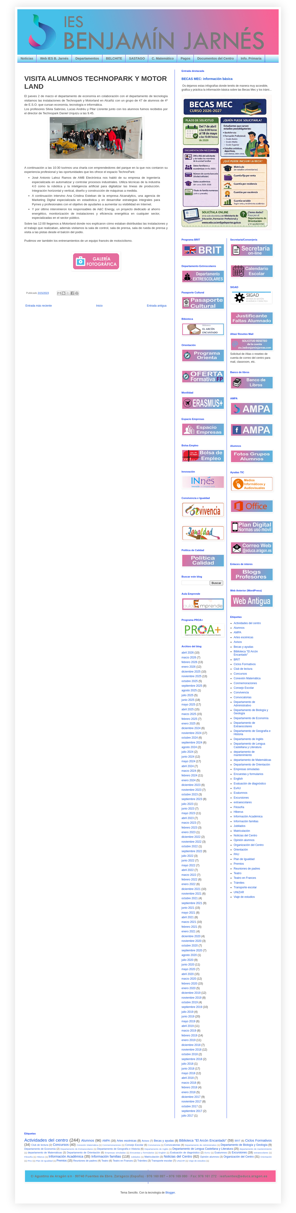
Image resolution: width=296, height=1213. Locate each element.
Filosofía (239, 807)
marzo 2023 (189, 822)
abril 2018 (188, 1078)
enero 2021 (189, 931)
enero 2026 (189, 666)
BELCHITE (114, 58)
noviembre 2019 (191, 997)
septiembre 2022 (192, 851)
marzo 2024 (189, 770)
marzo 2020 (189, 978)
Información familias (246, 821)
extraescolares (243, 802)
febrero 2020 (189, 983)
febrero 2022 (189, 879)
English (238, 778)
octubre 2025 (190, 681)
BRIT (237, 659)
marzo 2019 (189, 1030)
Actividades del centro (247, 623)
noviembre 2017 (191, 1101)
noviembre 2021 (191, 893)
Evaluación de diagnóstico (250, 783)
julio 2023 (187, 804)
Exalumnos (240, 792)
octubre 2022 (190, 846)
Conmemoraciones (245, 683)
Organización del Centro (249, 845)
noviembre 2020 (191, 941)
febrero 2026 (189, 662)
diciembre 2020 (191, 936)
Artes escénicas (243, 637)
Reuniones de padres (247, 868)
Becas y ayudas (243, 646)
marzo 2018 (189, 1082)
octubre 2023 (190, 794)
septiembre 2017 (192, 1111)
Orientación (241, 849)
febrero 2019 (189, 1035)
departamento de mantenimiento (244, 753)
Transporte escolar (245, 887)
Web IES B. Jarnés (54, 58)
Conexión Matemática (247, 678)
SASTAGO (137, 58)
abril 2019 (188, 1026)
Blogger (170, 1192)
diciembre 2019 (191, 992)
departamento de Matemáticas (252, 760)
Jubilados (240, 826)
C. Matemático (163, 58)
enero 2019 (189, 1040)
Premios (239, 863)
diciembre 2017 (191, 1097)
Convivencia (241, 692)
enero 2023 (189, 832)
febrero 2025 (189, 719)
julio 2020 (187, 960)
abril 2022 (188, 870)
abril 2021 (188, 917)
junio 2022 (188, 860)
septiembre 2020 (192, 950)
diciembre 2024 (191, 728)
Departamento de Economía (251, 718)
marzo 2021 (189, 922)
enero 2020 (189, 988)
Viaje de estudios (244, 897)
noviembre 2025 (191, 676)
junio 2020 (188, 964)
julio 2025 (187, 695)
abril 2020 (188, 974)
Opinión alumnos (244, 840)
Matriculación (242, 830)
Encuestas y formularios (248, 774)
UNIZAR (239, 892)
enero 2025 (189, 723)
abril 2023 (188, 818)
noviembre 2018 (191, 1049)
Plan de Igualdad (244, 859)
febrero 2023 (189, 827)
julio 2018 (187, 1063)
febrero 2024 (189, 775)
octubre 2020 (190, 945)
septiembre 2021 (192, 903)
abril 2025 (188, 709)
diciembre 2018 (191, 1045)
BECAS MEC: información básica (207, 79)
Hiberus (238, 811)
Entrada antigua (156, 305)
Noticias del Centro (245, 835)
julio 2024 (187, 751)
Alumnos (239, 627)
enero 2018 (189, 1092)
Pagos (185, 58)
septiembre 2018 (192, 1059)
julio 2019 (187, 1011)
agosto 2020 (189, 955)
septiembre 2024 (192, 742)
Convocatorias (243, 697)
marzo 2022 (189, 874)
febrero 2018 (189, 1087)
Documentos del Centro (215, 58)
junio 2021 (188, 907)
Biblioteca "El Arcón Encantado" (246, 653)
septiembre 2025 (192, 685)
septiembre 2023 (192, 799)
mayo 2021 (188, 912)
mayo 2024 (188, 761)
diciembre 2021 (191, 889)
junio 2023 (188, 808)
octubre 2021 (190, 898)
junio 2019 (188, 1016)
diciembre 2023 (191, 785)
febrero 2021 (189, 926)
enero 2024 (189, 780)
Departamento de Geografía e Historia (118, 1148)
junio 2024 (188, 756)
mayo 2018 (188, 1073)
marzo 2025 (189, 714)
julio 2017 (187, 1115)
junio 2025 (188, 700)
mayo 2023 (188, 813)
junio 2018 (188, 1068)
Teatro (237, 873)
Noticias (27, 58)
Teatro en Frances (245, 878)
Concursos (240, 673)
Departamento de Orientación (252, 764)
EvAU (237, 788)
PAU (236, 854)
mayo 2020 (188, 969)
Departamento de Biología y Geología (244, 1144)
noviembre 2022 (191, 841)
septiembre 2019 (192, 1007)
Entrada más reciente (38, 305)
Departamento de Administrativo (244, 703)
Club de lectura (243, 668)
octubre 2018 (190, 1054)
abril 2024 (188, 766)
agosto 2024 (189, 747)
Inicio (99, 305)
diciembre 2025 (191, 671)
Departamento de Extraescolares (244, 724)
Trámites (239, 882)
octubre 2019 (190, 1002)
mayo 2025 (188, 704)
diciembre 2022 (191, 836)
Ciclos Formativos (245, 664)
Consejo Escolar (244, 687)
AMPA (237, 632)
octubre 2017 (190, 1106)
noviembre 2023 (191, 789)
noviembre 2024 (191, 733)
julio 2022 (187, 855)
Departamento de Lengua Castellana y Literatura (249, 745)
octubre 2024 (190, 737)
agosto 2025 (189, 690)
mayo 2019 (188, 1021)
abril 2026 (188, 652)
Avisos (238, 642)
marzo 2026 (189, 657)
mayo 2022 (188, 865)
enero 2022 (189, 884)
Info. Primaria (251, 58)
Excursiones (241, 797)
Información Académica (248, 816)
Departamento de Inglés (248, 739)
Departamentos (87, 58)
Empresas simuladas (246, 769)
